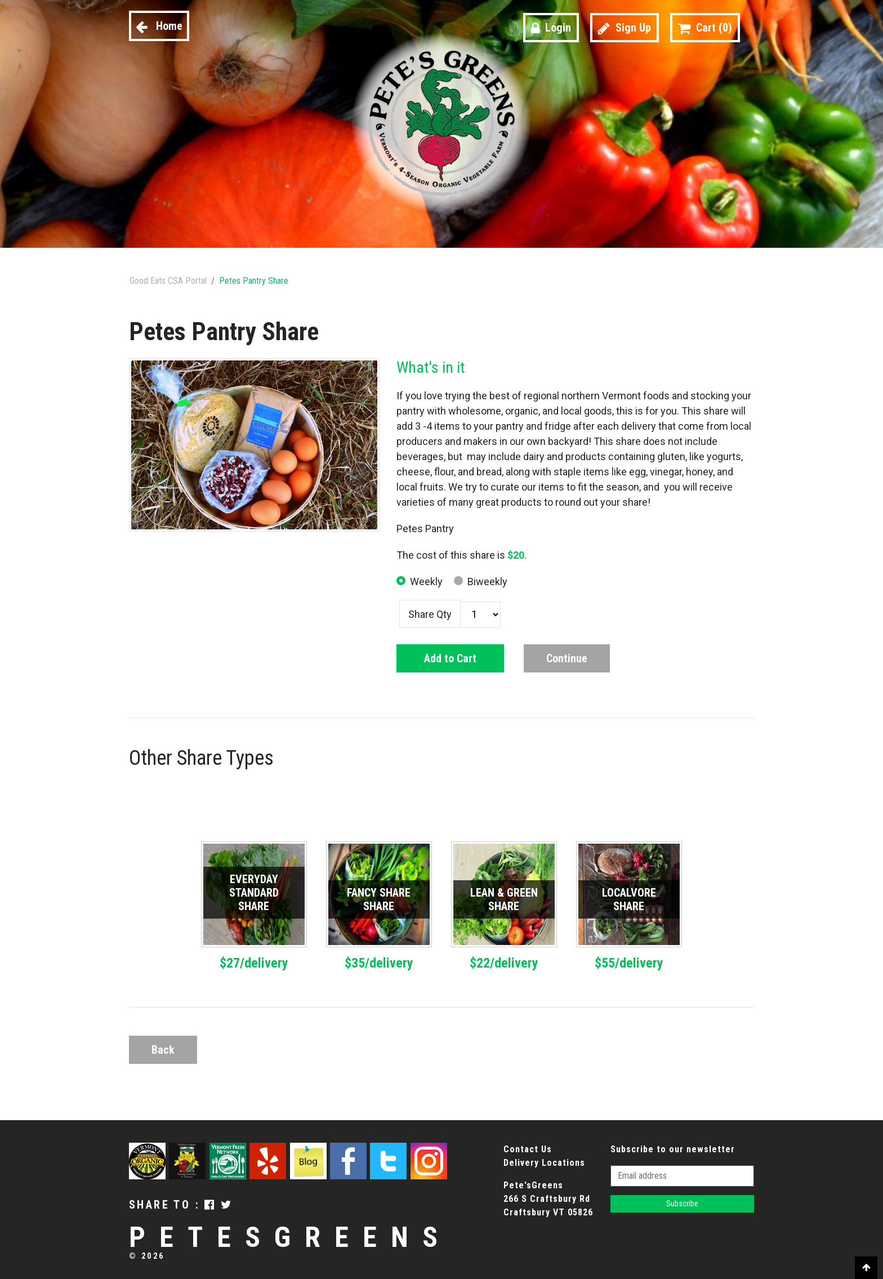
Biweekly (487, 581)
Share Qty (430, 614)
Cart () (705, 28)
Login (551, 28)
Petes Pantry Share (253, 280)
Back (163, 1050)
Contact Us (527, 1149)
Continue (566, 658)
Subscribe (682, 1203)
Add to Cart (450, 658)
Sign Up (624, 28)
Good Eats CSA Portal (168, 280)
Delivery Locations (544, 1162)
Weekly (426, 581)
